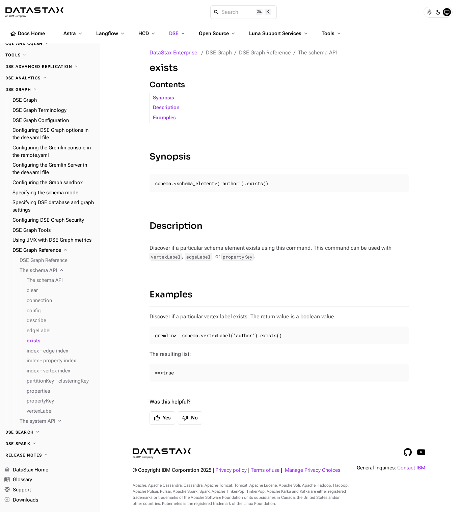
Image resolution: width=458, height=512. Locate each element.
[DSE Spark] (50, 443)
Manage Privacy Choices (312, 470)
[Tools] (50, 55)
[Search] (243, 12)
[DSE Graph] (50, 89)
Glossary (18, 480)
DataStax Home (26, 470)
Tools (332, 33)
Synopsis (163, 98)
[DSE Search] (50, 432)
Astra (73, 33)
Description (166, 108)
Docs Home (27, 33)
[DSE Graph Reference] (53, 250)
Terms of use (265, 470)
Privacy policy (231, 470)
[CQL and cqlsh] (50, 43)
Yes (162, 418)
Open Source (217, 33)
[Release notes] (50, 455)
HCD (147, 33)
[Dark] (438, 12)
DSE (177, 33)
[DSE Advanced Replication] (50, 66)
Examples (164, 118)
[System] (447, 12)
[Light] (429, 12)
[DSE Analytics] (50, 78)
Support (17, 490)
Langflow (111, 33)
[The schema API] (57, 271)
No (190, 418)
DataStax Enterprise (173, 52)
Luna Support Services (279, 33)
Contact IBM (411, 468)
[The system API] (57, 421)
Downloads (21, 500)
